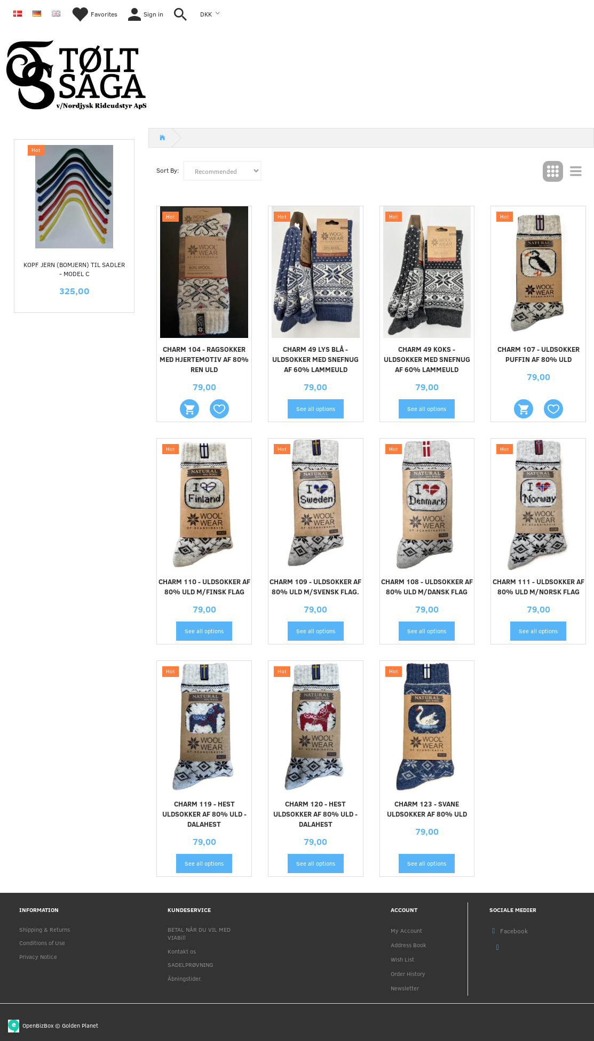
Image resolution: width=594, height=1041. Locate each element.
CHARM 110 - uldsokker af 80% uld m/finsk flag (204, 586)
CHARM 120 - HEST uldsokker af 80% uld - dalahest (315, 814)
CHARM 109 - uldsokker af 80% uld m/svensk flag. (315, 586)
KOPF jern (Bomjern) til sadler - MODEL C (74, 269)
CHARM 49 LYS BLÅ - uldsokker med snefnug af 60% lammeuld (315, 359)
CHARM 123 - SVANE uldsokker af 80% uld (427, 809)
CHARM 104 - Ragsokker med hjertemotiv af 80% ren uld (204, 359)
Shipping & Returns (44, 929)
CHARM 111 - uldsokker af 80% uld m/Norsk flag (538, 586)
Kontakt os (182, 951)
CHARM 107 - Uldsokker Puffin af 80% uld (538, 354)
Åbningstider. (185, 978)
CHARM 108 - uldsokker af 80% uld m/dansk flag (427, 586)
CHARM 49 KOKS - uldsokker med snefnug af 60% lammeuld (427, 359)
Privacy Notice (38, 957)
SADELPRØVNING (190, 965)
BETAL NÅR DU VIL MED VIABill (199, 933)
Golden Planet (80, 1025)
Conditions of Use (42, 943)
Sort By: (167, 170)
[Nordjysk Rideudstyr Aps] (76, 73)
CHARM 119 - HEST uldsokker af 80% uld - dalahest (204, 814)
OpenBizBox (37, 1025)
